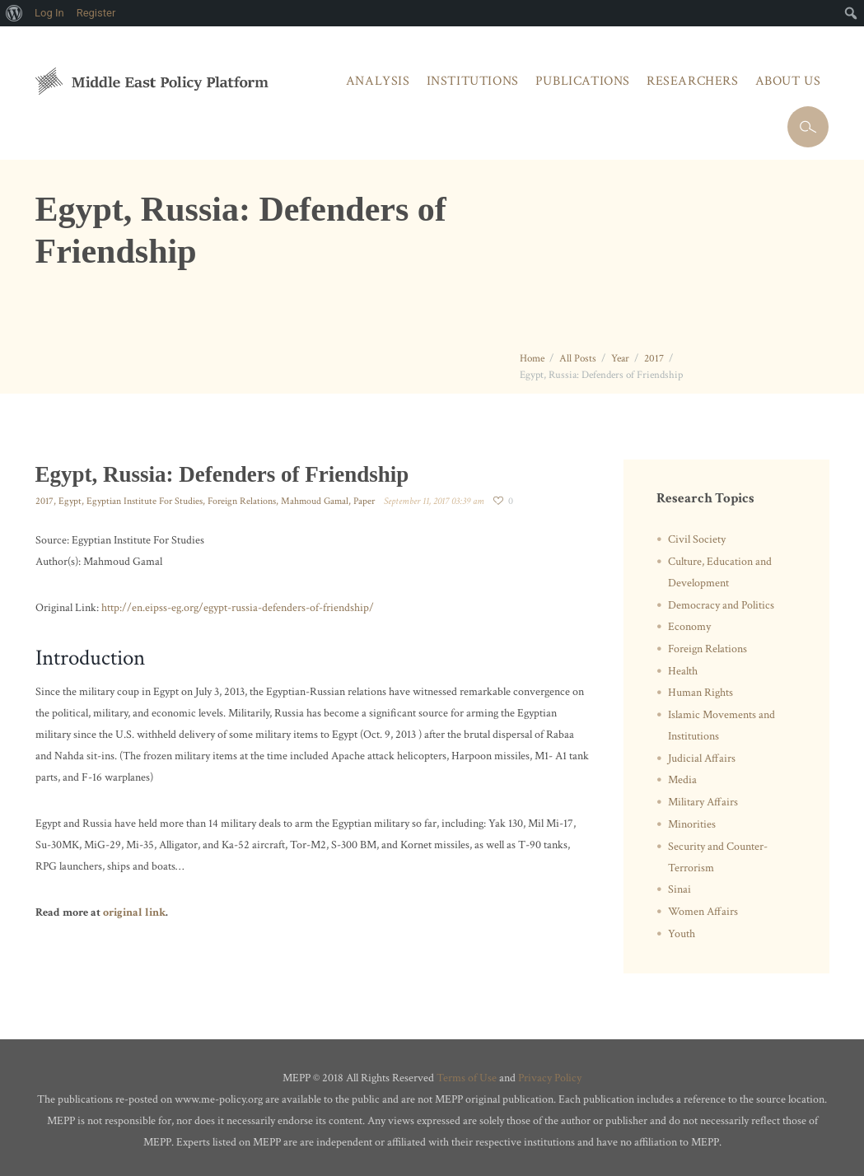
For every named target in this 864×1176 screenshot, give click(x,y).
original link (134, 912)
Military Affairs (703, 802)
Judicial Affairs (702, 758)
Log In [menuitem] (49, 13)
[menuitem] (14, 13)
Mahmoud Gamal (314, 501)
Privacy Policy (549, 1078)
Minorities (692, 824)
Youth (681, 933)
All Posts (577, 359)
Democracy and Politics (721, 605)
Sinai (679, 889)
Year (620, 359)
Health (683, 671)
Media (682, 779)
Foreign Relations (242, 501)
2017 (654, 359)
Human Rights (700, 692)
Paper (364, 501)
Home (532, 359)
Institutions (473, 81)
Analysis (378, 81)
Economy (689, 626)
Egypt (70, 501)
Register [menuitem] (96, 13)
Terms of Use (467, 1078)
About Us (788, 81)
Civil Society (697, 539)
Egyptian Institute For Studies (144, 501)
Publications (582, 81)
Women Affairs (703, 911)
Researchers (693, 81)
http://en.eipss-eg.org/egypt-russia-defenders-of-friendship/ (237, 607)
